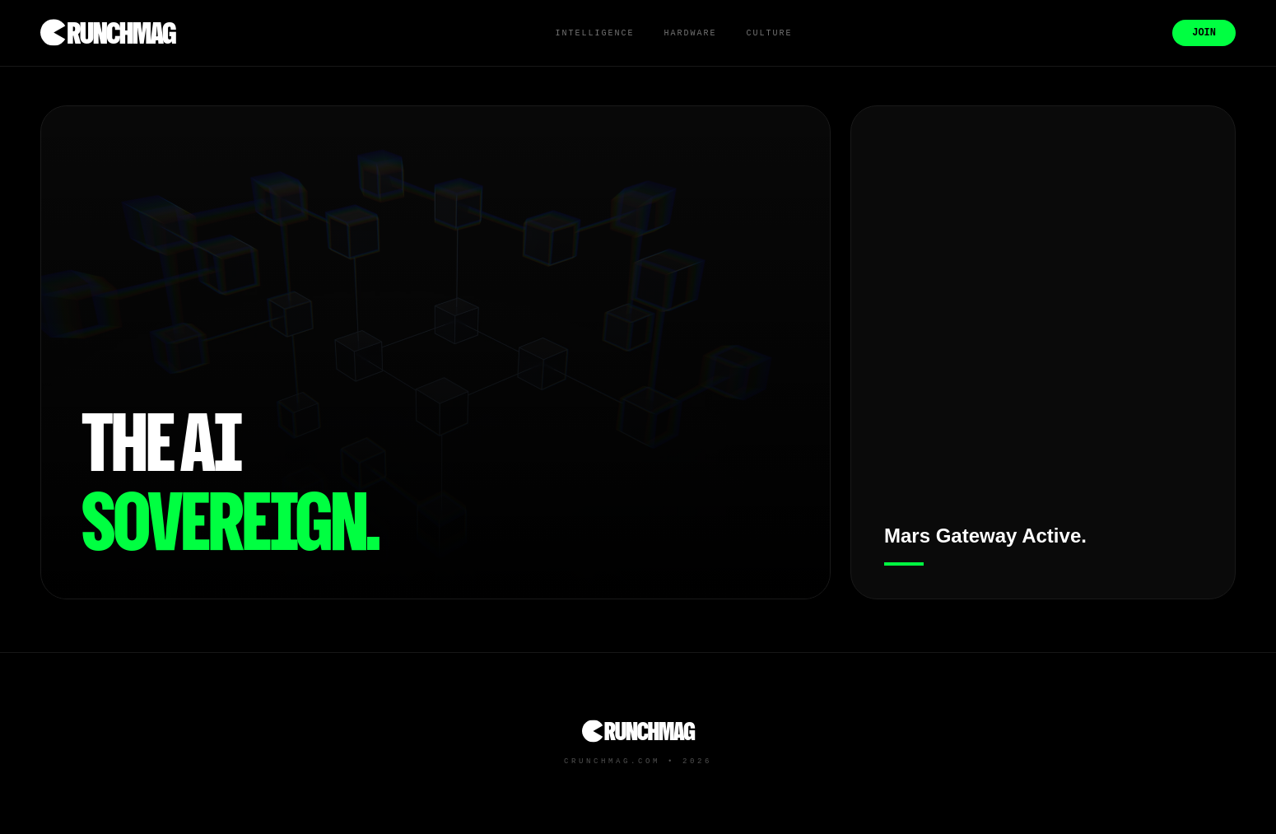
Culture (769, 33)
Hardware (690, 33)
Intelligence (594, 33)
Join (1204, 33)
